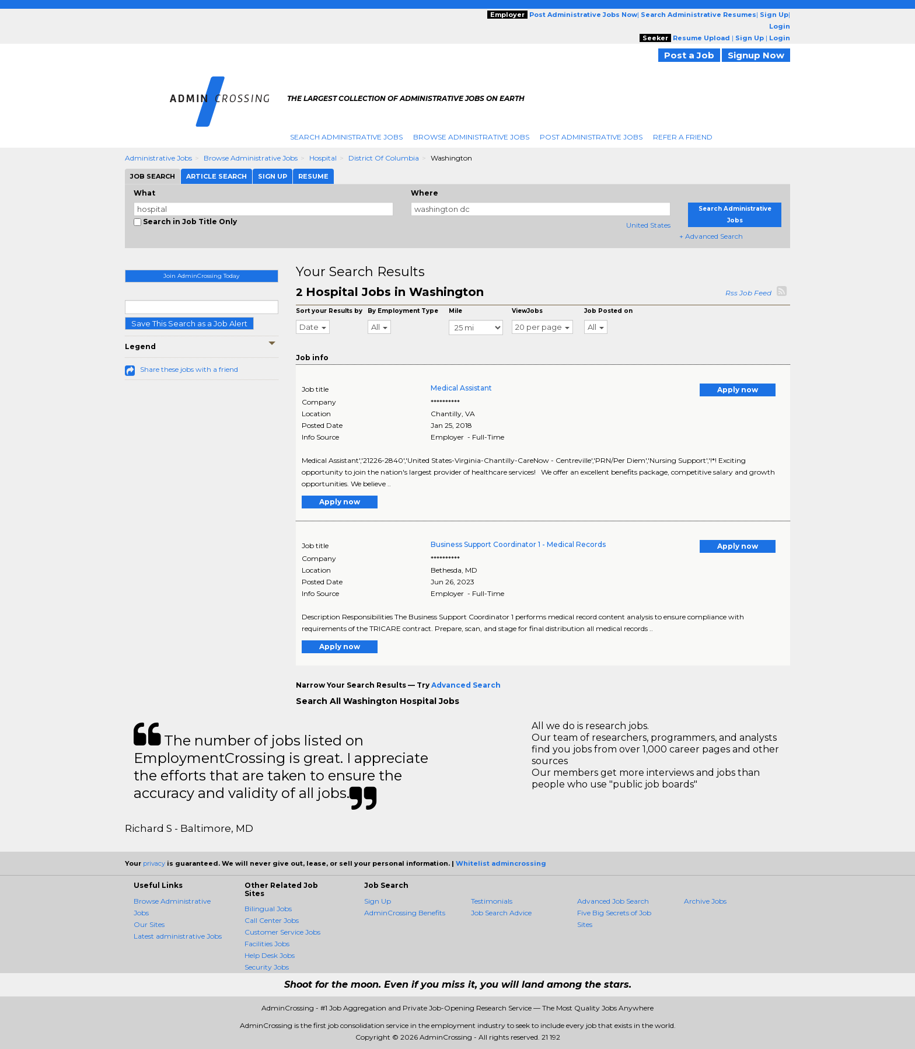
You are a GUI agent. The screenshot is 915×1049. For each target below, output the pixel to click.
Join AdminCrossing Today (201, 276)
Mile (455, 311)
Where (424, 193)
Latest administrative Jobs (178, 936)
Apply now (737, 389)
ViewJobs (527, 311)
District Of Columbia (383, 158)
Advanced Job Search (613, 901)
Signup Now (756, 55)
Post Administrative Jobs (591, 137)
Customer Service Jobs (282, 932)
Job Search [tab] (152, 176)
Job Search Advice (501, 912)
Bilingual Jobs (268, 908)
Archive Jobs (705, 901)
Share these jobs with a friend (189, 369)
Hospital (323, 158)
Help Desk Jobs (270, 955)
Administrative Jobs (158, 158)
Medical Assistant (461, 388)
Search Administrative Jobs (346, 137)
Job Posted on (608, 311)
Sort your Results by (329, 311)
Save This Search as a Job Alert (189, 323)
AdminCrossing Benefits (404, 912)
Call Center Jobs (272, 920)
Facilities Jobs (267, 943)
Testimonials (491, 901)
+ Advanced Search (711, 236)
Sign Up (377, 901)
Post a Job (689, 55)
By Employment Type (403, 311)
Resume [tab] (313, 176)
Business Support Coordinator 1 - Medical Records (518, 544)
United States (648, 225)
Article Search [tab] (216, 176)
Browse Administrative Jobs (471, 137)
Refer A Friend (683, 137)
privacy (154, 863)
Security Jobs (267, 967)
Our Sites (149, 924)
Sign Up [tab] (272, 176)
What (144, 193)
